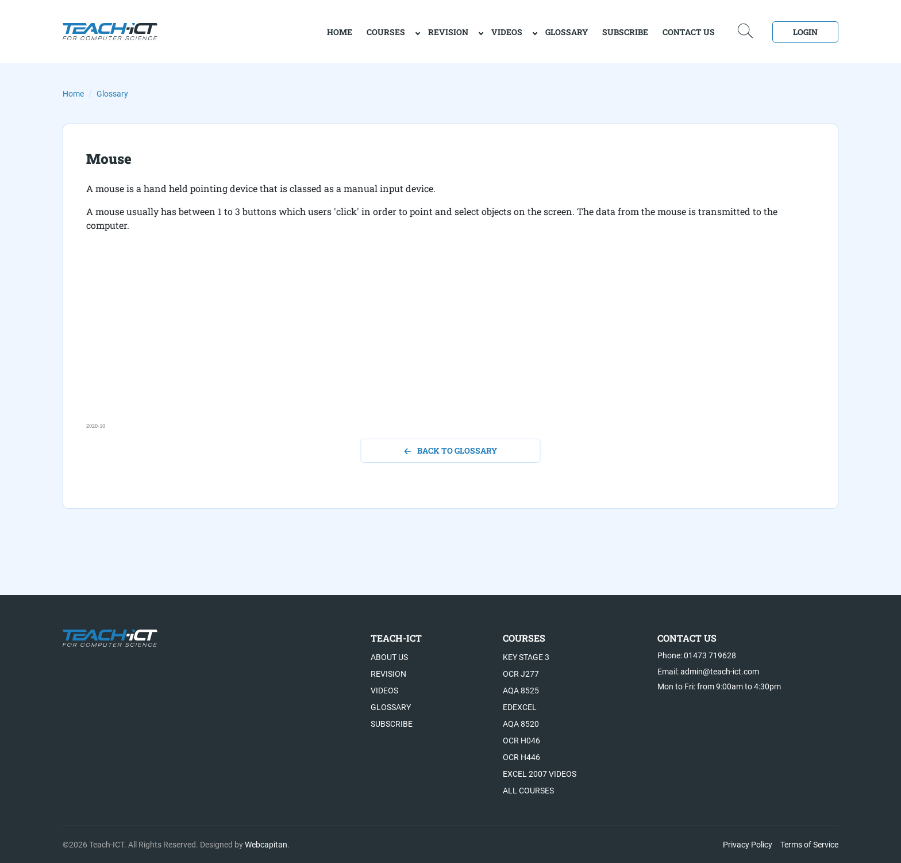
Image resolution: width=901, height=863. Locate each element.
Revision (448, 31)
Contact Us (689, 31)
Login (805, 31)
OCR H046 (521, 740)
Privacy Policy (747, 844)
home (339, 31)
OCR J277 (521, 673)
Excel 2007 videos (539, 773)
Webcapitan (266, 844)
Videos (506, 31)
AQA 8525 (521, 690)
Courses (386, 31)
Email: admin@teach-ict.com (708, 671)
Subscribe (625, 31)
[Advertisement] (431, 341)
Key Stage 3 (526, 657)
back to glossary (451, 450)
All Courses (528, 790)
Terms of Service (809, 844)
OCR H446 (521, 757)
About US (389, 657)
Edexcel (520, 707)
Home (73, 93)
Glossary (566, 31)
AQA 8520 (521, 723)
